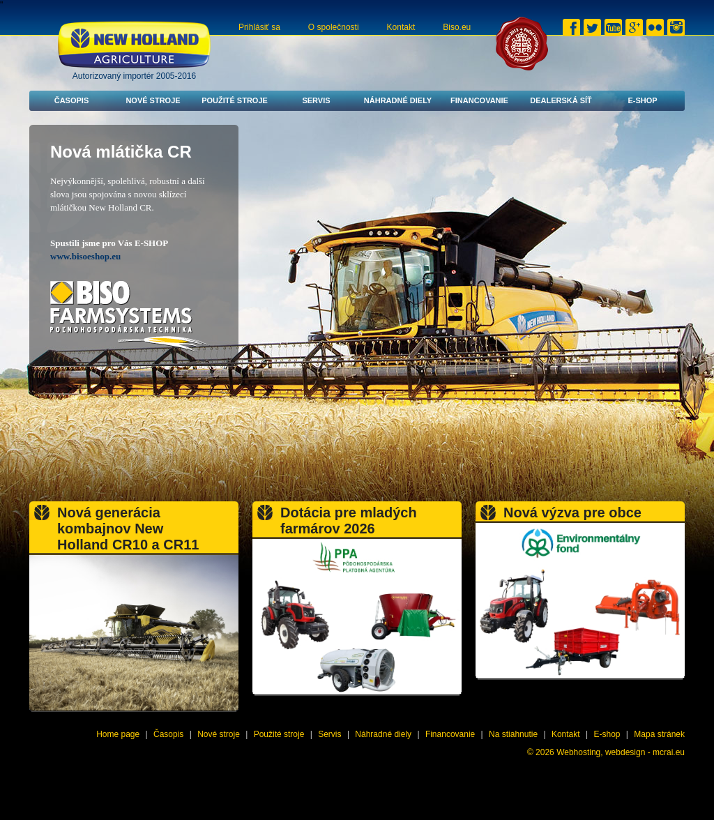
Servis (316, 100)
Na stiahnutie (513, 734)
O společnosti (333, 27)
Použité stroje (235, 100)
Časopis (71, 100)
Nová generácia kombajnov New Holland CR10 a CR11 (128, 528)
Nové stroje (153, 100)
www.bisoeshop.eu (85, 256)
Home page (117, 734)
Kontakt (401, 27)
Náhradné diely (398, 100)
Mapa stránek (659, 734)
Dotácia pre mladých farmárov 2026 (348, 520)
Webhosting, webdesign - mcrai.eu (620, 752)
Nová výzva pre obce (572, 512)
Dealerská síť (561, 100)
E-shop (642, 100)
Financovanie (479, 100)
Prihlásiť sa (259, 27)
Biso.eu (457, 27)
